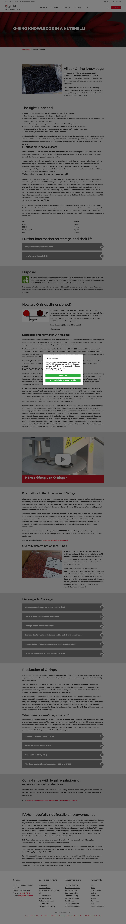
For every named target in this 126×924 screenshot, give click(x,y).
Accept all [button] (63, 375)
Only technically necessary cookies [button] (63, 380)
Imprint (48, 370)
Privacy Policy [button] (57, 370)
